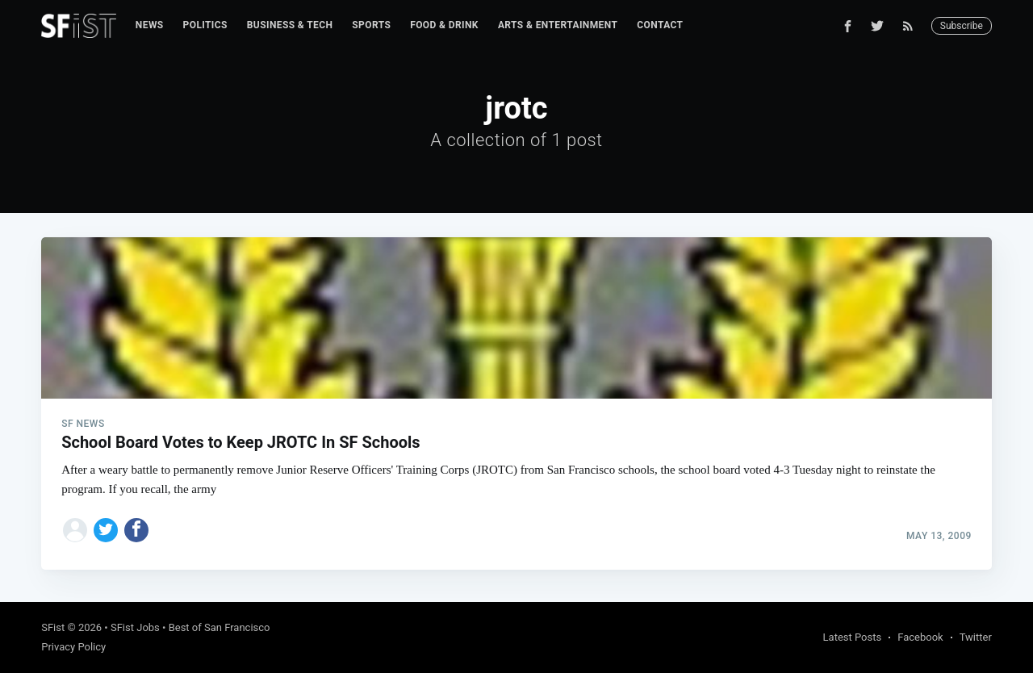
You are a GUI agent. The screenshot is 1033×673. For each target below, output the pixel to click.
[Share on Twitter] (105, 530)
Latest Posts (852, 637)
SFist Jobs (135, 627)
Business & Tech (290, 25)
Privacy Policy (73, 647)
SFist (53, 627)
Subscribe (961, 25)
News (150, 25)
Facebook (920, 637)
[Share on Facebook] (136, 530)
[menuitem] (150, 25)
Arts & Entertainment (557, 25)
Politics (205, 25)
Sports (371, 25)
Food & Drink (444, 25)
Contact (660, 25)
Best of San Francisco (219, 627)
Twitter (976, 637)
